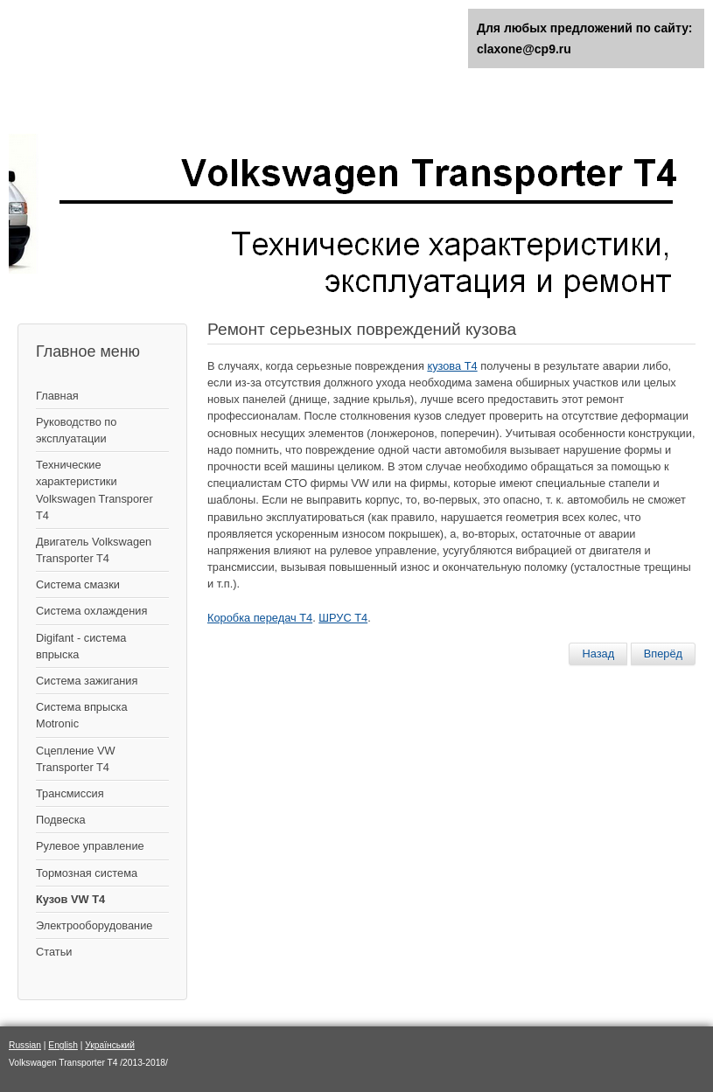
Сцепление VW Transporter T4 (75, 759)
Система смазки (78, 584)
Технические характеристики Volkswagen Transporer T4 (94, 490)
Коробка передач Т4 (259, 617)
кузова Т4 (452, 365)
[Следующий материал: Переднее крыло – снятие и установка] (663, 654)
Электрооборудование (94, 925)
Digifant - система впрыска (81, 646)
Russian (25, 1045)
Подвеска (61, 819)
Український (110, 1045)
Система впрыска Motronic (82, 715)
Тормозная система (86, 873)
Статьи (54, 951)
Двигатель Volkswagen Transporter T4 (93, 550)
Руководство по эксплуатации (76, 430)
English (63, 1045)
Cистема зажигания (86, 680)
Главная (57, 395)
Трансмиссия (70, 793)
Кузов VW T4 (70, 899)
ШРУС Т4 (342, 617)
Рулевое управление (90, 845)
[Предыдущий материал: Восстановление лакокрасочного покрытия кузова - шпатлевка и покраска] (598, 654)
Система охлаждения (91, 610)
